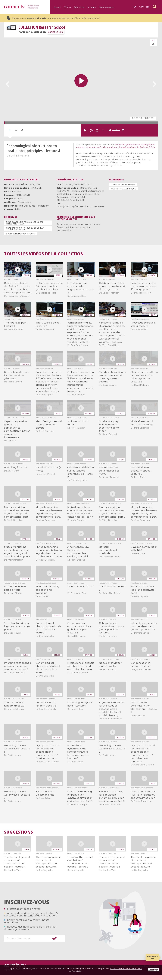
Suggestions (18, 832)
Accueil (57, 7)
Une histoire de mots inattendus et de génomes (16, 375)
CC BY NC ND (23, 195)
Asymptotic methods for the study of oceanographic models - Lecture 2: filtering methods (48, 752)
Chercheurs (24, 202)
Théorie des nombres (123, 184)
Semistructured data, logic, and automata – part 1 (143, 589)
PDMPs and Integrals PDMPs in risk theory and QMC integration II (144, 794)
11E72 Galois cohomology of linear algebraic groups (25, 229)
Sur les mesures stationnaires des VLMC (109, 470)
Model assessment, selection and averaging (47, 589)
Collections (79, 7)
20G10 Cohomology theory (20, 234)
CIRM (18, 191)
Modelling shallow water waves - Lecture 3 (17, 794)
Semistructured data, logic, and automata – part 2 (17, 626)
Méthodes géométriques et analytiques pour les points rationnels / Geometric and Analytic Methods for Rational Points (115, 146)
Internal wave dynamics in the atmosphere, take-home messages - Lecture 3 (78, 752)
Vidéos (67, 7)
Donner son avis (152, 957)
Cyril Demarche (20, 155)
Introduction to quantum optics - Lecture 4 (141, 470)
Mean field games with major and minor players (49, 424)
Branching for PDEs (15, 467)
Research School (42, 27)
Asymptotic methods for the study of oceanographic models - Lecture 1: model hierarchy (111, 709)
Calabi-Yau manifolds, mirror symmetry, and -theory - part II (144, 286)
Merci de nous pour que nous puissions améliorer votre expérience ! (53, 18)
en (134, 7)
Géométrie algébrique (123, 189)
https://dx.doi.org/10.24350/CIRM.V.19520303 (80, 206)
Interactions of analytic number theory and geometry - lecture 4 (80, 666)
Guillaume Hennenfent (36, 205)
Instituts (91, 7)
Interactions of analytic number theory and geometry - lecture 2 (144, 626)
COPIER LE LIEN (55, 32)
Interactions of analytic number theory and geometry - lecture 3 (17, 666)
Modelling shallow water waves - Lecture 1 (17, 748)
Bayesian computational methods (108, 550)
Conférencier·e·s (106, 7)
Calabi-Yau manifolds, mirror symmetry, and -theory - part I (112, 286)
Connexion (144, 7)
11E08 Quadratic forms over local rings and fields (24, 223)
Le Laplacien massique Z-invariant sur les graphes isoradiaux (49, 286)
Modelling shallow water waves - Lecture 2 (112, 748)
